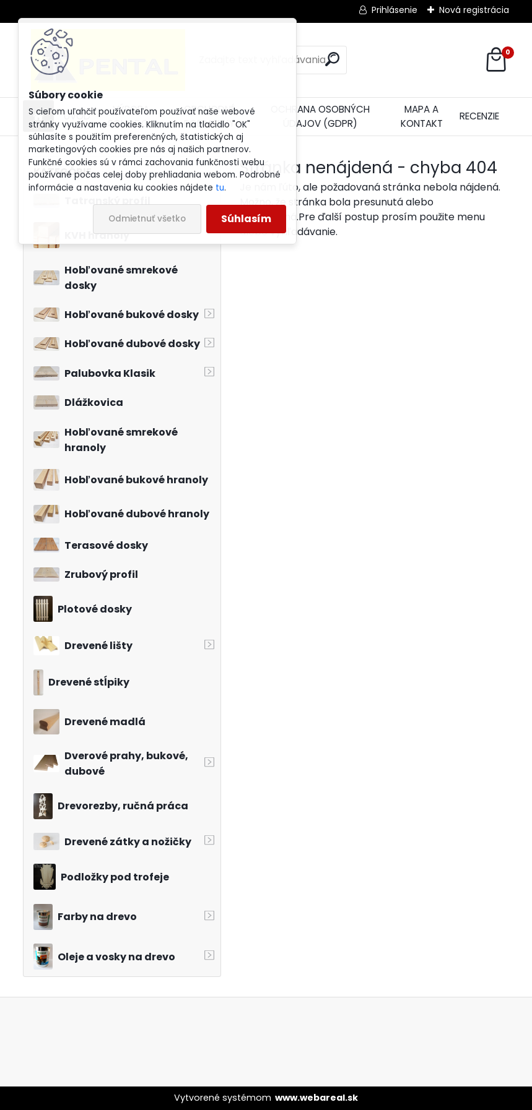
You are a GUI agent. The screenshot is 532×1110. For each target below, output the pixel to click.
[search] (332, 59)
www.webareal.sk (316, 1097)
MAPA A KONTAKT (422, 116)
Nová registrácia (474, 10)
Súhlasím (246, 219)
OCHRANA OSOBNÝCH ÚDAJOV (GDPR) (320, 116)
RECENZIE (479, 116)
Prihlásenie (394, 10)
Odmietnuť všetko (147, 219)
